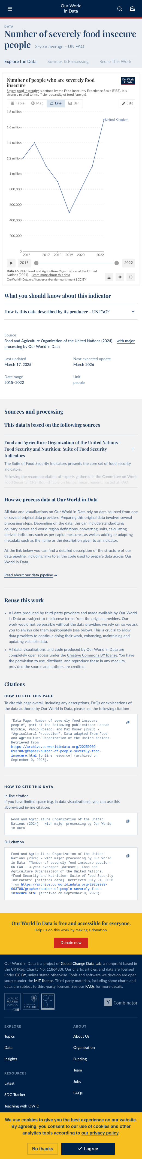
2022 (128, 262)
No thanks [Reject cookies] (42, 1148)
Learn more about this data (51, 274)
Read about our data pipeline (30, 575)
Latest (9, 1090)
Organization (84, 1054)
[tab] (17, 103)
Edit (129, 103)
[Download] (109, 276)
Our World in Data (71, 8)
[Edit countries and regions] (127, 103)
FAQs (90, 993)
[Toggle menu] (9, 8)
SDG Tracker (14, 1101)
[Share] (120, 276)
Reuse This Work (115, 61)
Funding (80, 1065)
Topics (9, 1043)
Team (77, 1077)
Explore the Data (20, 61)
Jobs (77, 1088)
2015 (24, 262)
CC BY (82, 279)
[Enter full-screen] (130, 276)
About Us (81, 1043)
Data (8, 1054)
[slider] (36, 263)
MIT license (43, 987)
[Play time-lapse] (11, 263)
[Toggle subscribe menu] (132, 8)
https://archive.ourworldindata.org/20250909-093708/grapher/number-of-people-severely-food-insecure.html (56, 753)
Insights (10, 1065)
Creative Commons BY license (92, 655)
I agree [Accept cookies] (88, 1148)
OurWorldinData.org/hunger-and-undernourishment (41, 279)
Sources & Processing (68, 61)
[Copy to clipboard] (122, 723)
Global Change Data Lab (81, 970)
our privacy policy (99, 1133)
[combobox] (120, 9)
